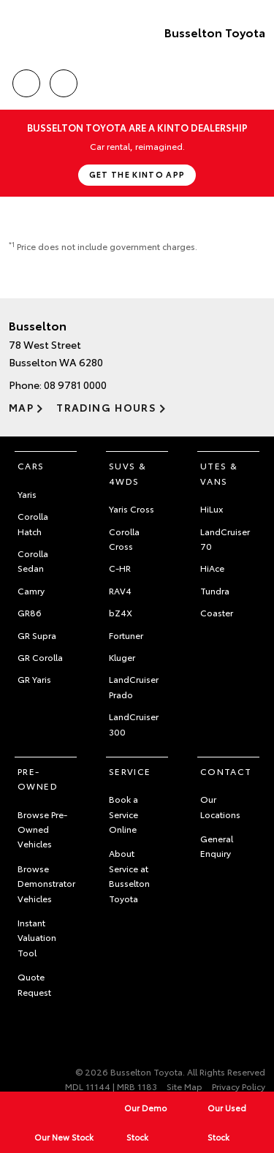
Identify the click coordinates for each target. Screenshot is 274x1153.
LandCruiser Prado (134, 686)
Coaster (216, 612)
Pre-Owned (38, 778)
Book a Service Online (123, 814)
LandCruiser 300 (134, 723)
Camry (31, 590)
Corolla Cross (124, 538)
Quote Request (34, 983)
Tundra (214, 590)
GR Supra (37, 635)
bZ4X (120, 612)
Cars (31, 465)
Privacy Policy (238, 1086)
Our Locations (220, 806)
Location (63, 80)
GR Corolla (40, 657)
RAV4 (120, 590)
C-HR (120, 568)
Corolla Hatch (33, 523)
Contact (226, 771)
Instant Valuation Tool (37, 937)
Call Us (26, 80)
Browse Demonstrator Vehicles (46, 883)
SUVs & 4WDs (127, 472)
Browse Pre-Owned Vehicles (42, 829)
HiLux (211, 508)
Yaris (27, 494)
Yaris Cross (131, 508)
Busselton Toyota (214, 32)
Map (21, 407)
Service (130, 771)
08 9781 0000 (75, 384)
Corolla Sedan (33, 560)
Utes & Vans (218, 472)
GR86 (30, 612)
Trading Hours (106, 407)
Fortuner (126, 635)
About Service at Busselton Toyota (129, 875)
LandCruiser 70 (225, 538)
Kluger (122, 657)
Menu (256, 83)
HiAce (212, 568)
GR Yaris (34, 679)
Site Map (184, 1086)
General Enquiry (216, 845)
